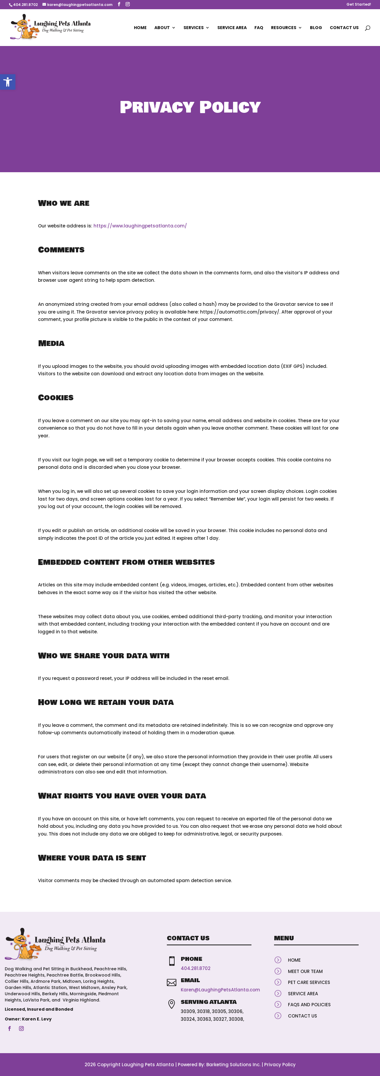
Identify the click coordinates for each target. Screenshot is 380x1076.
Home (140, 28)
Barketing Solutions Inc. (233, 1064)
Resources (283, 28)
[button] (7, 82)
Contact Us (344, 28)
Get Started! (358, 5)
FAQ (258, 28)
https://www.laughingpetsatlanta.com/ (140, 226)
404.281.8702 (25, 4)
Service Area (232, 28)
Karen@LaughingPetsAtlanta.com (220, 990)
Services (193, 28)
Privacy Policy (280, 1064)
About (162, 28)
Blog (316, 28)
